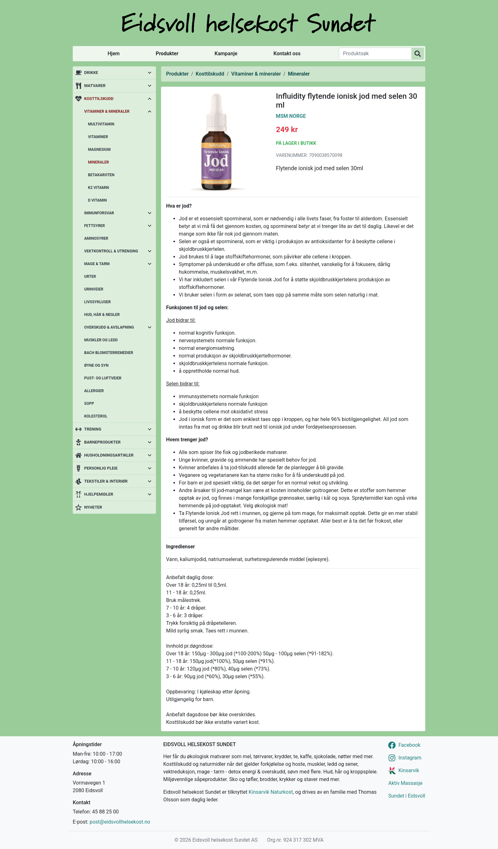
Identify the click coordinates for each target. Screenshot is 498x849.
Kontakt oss (286, 53)
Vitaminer (98, 137)
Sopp (89, 403)
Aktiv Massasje (405, 783)
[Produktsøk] (375, 54)
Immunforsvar (99, 213)
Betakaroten (101, 175)
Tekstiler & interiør (106, 481)
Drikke (91, 72)
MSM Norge (291, 116)
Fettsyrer (94, 226)
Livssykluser (97, 302)
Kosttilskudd (98, 98)
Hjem (114, 53)
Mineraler (98, 162)
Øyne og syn (96, 365)
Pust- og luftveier (102, 378)
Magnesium (99, 149)
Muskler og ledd (101, 340)
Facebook (409, 745)
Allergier (94, 391)
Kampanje (225, 53)
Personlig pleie (101, 468)
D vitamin (97, 200)
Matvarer (94, 85)
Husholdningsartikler (108, 455)
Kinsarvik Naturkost (271, 792)
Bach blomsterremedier (108, 353)
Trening (92, 429)
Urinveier (93, 289)
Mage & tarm (97, 264)
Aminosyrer (96, 238)
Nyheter (93, 507)
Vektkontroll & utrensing (111, 251)
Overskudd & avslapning (109, 327)
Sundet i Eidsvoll (406, 796)
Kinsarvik (408, 770)
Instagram (409, 758)
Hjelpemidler (98, 494)
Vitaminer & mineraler (107, 111)
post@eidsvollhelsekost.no (120, 822)
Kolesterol (95, 416)
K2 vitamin (98, 187)
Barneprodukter (102, 442)
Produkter (167, 53)
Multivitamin (101, 124)
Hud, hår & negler (102, 314)
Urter (90, 276)
